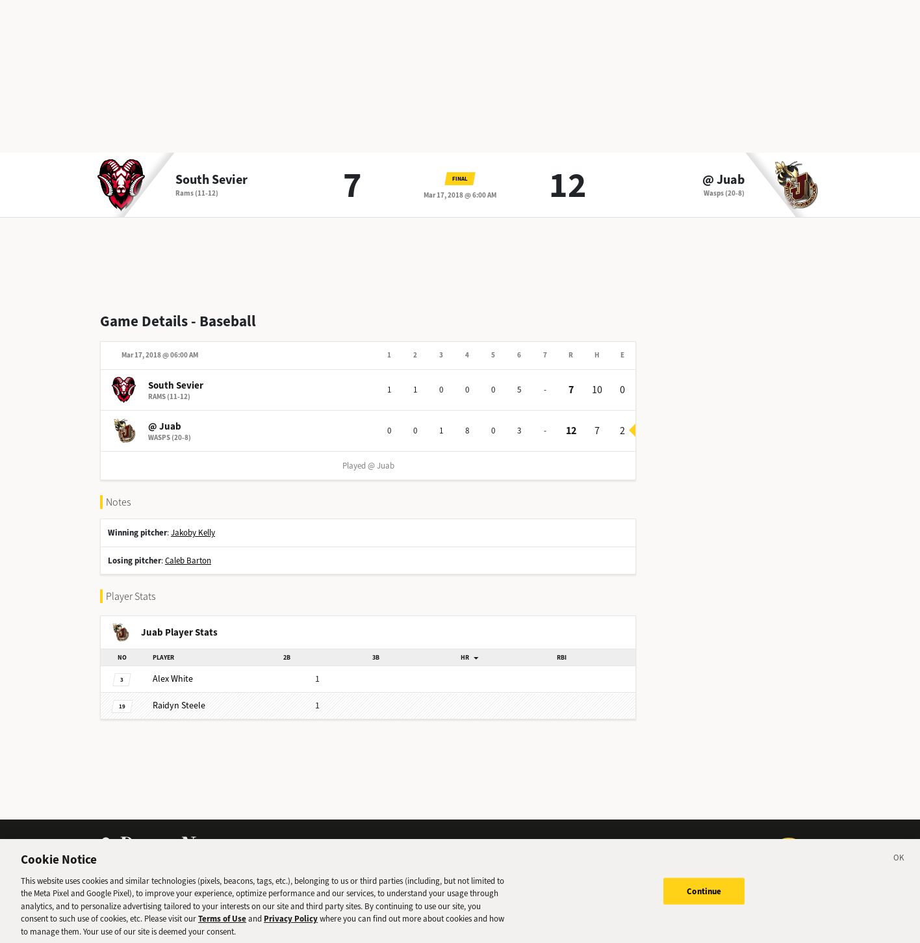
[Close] (899, 865)
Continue (704, 895)
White (173, 679)
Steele (179, 705)
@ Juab (723, 180)
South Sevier (211, 180)
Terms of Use (222, 923)
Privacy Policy (291, 923)
